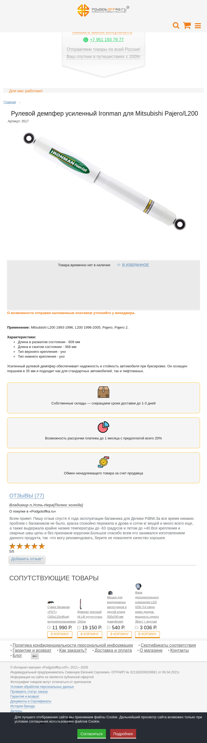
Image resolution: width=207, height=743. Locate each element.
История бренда (22, 706)
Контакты (179, 650)
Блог (17, 655)
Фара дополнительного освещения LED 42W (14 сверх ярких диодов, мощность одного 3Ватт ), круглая (147, 607)
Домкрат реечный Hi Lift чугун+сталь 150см (89, 616)
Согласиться (92, 734)
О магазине (151, 650)
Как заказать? (73, 650)
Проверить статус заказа (28, 692)
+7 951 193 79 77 (107, 39)
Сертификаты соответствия (168, 645)
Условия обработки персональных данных (42, 687)
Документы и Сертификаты (30, 701)
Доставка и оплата (113, 650)
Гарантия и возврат (24, 696)
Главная (10, 102)
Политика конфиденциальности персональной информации (73, 645)
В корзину (60, 634)
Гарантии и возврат (32, 650)
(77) (26, 496)
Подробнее (123, 734)
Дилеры (16, 711)
